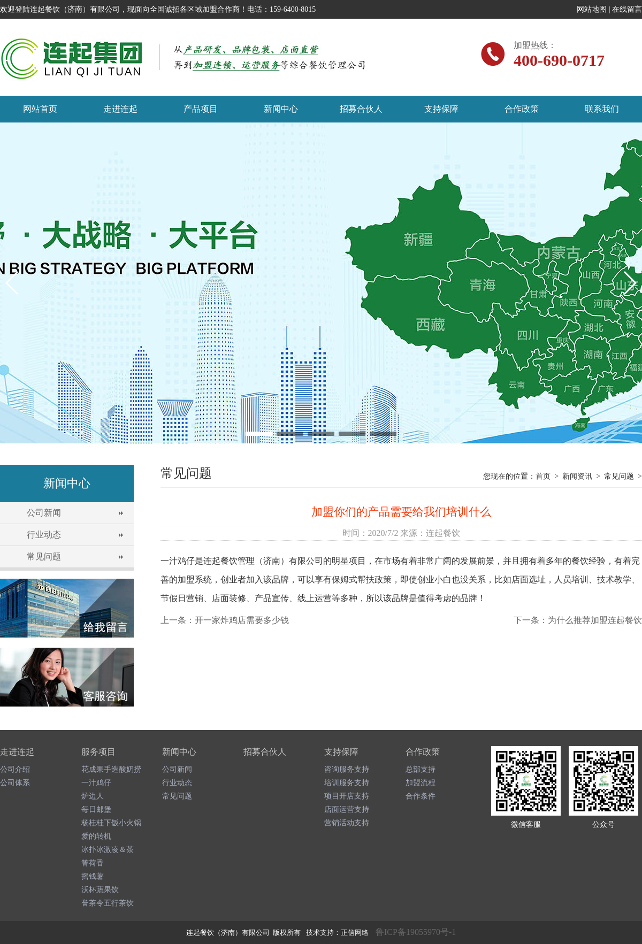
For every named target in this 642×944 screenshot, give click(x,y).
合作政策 (522, 108)
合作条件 (420, 796)
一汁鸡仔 (96, 783)
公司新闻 (44, 512)
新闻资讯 (577, 476)
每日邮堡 (96, 809)
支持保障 (441, 108)
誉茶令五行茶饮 (107, 903)
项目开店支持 (346, 796)
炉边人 (92, 796)
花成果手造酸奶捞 (111, 769)
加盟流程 (420, 783)
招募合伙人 (361, 108)
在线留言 (627, 9)
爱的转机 (96, 836)
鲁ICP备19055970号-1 (416, 932)
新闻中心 (281, 108)
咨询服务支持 (346, 769)
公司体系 (15, 783)
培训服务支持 (346, 783)
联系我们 (602, 108)
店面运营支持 (346, 809)
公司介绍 (15, 769)
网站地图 (592, 9)
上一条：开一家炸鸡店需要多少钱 (224, 620)
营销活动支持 (346, 823)
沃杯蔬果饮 (100, 890)
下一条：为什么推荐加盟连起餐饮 (578, 620)
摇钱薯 (92, 876)
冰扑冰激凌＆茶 (107, 850)
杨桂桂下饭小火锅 (111, 823)
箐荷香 (92, 863)
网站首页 (40, 108)
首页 (543, 476)
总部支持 (420, 769)
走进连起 (120, 108)
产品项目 (201, 108)
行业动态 (44, 534)
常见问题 (44, 556)
